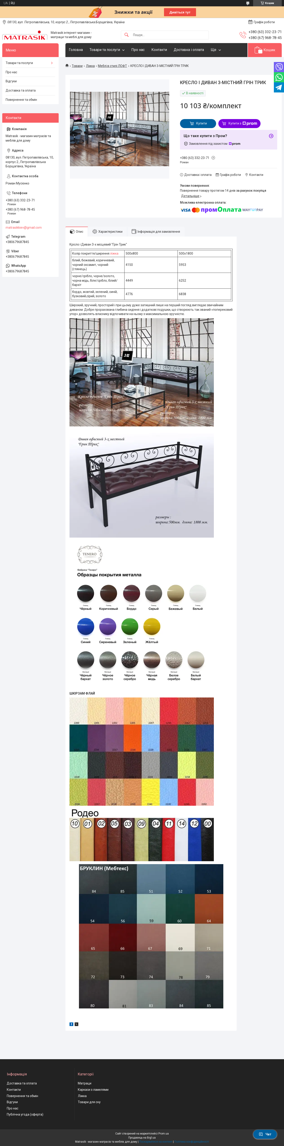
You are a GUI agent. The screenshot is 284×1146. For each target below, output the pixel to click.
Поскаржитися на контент (155, 1141)
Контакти (159, 50)
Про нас (138, 50)
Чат (265, 1134)
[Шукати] (126, 35)
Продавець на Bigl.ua (142, 1137)
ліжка (114, 253)
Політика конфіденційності (191, 1141)
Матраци (84, 1083)
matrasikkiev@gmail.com (24, 227)
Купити (201, 123)
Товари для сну (89, 1102)
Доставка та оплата (21, 90)
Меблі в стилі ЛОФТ (112, 66)
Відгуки (11, 81)
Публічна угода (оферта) (25, 1114)
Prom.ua (163, 1133)
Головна (76, 50)
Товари (77, 66)
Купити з (243, 124)
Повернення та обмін (21, 99)
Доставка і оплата (189, 50)
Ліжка (90, 66)
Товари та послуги (105, 50)
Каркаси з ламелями (93, 1089)
